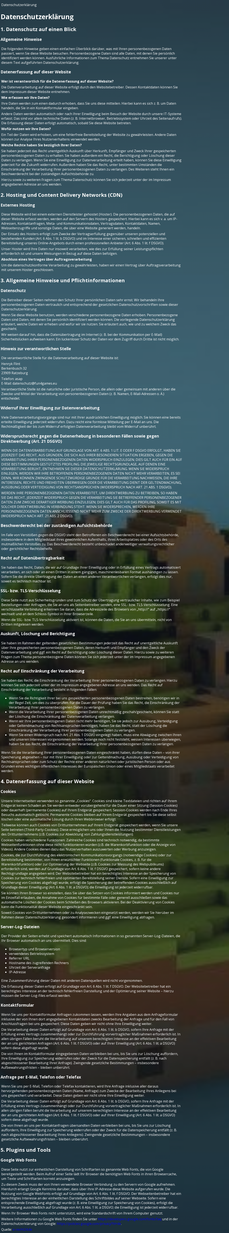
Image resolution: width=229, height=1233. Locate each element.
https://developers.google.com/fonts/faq (129, 1219)
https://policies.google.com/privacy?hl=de (89, 1223)
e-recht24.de (22, 1229)
